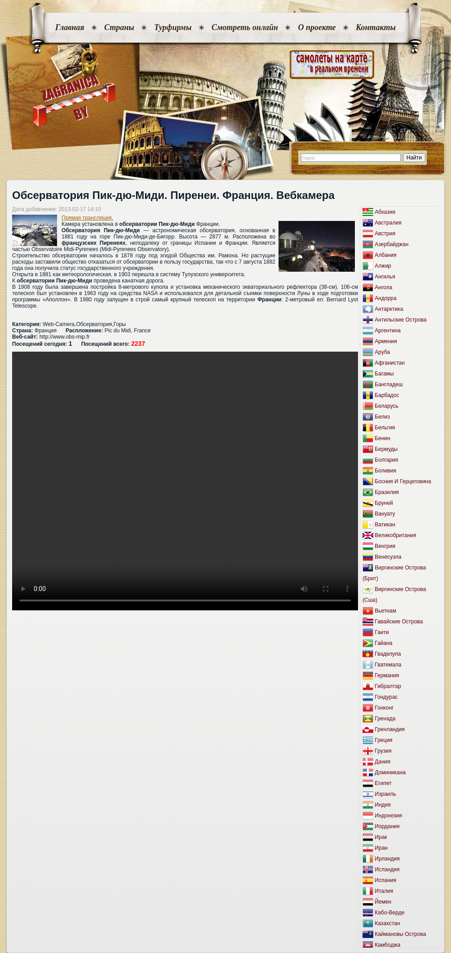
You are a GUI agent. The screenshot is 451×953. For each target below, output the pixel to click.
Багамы (384, 374)
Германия (387, 675)
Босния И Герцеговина (403, 481)
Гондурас (386, 697)
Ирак (381, 837)
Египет (383, 783)
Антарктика (389, 309)
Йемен (383, 902)
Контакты (376, 27)
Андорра (385, 298)
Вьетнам (385, 611)
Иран (381, 848)
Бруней (384, 503)
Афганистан (390, 363)
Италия (384, 891)
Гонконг (384, 708)
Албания (385, 255)
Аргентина (388, 330)
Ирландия (387, 859)
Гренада (385, 718)
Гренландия (389, 729)
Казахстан (387, 923)
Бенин (382, 438)
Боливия (385, 471)
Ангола (383, 287)
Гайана (383, 643)
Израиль (385, 794)
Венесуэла (388, 557)
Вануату (385, 514)
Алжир (383, 266)
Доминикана (390, 772)
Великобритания (395, 535)
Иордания (387, 826)
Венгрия (385, 546)
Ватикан (385, 524)
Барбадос (387, 395)
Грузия (383, 751)
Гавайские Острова (399, 621)
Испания (385, 880)
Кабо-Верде (389, 912)
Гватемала (388, 665)
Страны (119, 27)
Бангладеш (388, 384)
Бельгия (385, 427)
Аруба (382, 352)
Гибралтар (388, 686)
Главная (69, 27)
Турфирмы (172, 27)
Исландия (387, 869)
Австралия (388, 223)
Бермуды (386, 449)
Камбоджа (387, 945)
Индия (382, 805)
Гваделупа (388, 654)
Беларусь (386, 406)
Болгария (386, 460)
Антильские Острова (400, 320)
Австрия (385, 233)
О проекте (317, 27)
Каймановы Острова (400, 934)
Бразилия (387, 492)
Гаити (382, 632)
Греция (383, 740)
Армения (386, 341)
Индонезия (388, 815)
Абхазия (385, 212)
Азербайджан (391, 244)
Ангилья (385, 277)
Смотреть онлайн (245, 27)
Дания (382, 762)
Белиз (382, 417)
